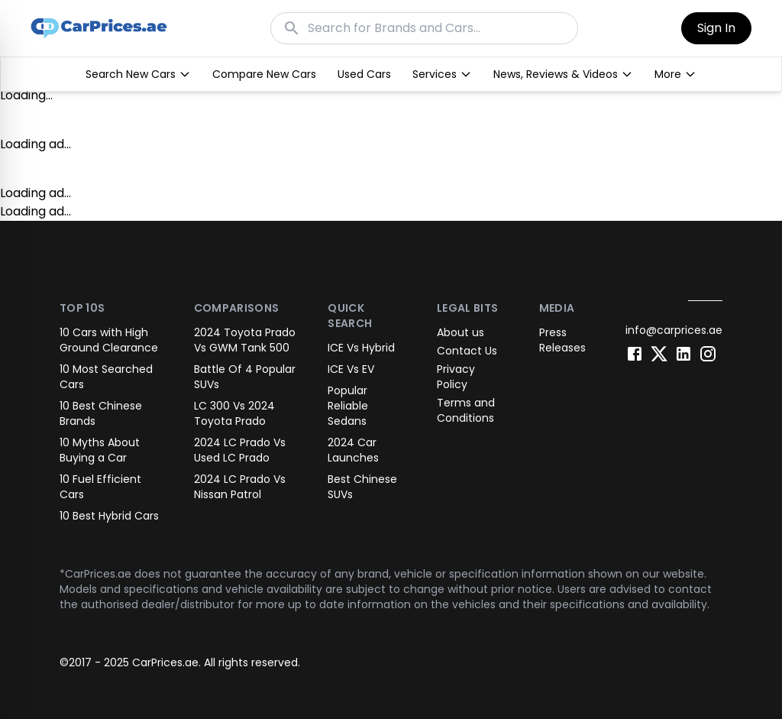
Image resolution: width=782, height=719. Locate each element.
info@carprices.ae (673, 330)
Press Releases (562, 340)
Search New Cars (138, 74)
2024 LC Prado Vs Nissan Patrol (240, 486)
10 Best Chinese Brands (101, 413)
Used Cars (364, 74)
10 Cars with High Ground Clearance (109, 340)
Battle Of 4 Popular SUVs (245, 376)
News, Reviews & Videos (563, 74)
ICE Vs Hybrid (361, 347)
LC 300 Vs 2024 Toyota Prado (234, 413)
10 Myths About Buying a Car (100, 450)
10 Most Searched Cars (106, 376)
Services (442, 74)
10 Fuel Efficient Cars (100, 486)
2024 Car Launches (353, 450)
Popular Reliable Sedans (348, 406)
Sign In (716, 28)
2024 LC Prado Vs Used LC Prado (240, 450)
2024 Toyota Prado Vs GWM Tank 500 (245, 340)
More (675, 74)
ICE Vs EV (351, 369)
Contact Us (467, 350)
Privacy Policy (456, 376)
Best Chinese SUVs (362, 486)
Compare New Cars (264, 74)
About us (460, 332)
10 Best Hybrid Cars (109, 515)
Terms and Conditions (466, 410)
